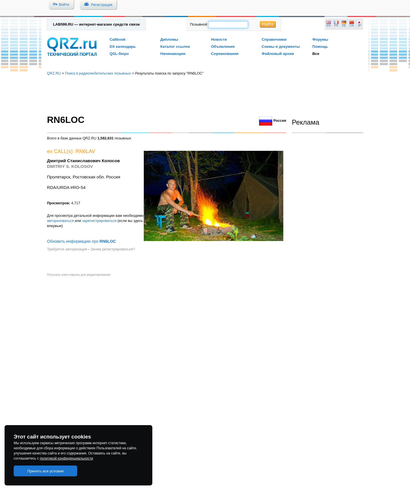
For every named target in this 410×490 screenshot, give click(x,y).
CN (352, 25)
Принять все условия (45, 471)
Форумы (320, 39)
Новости (219, 39)
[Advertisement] (205, 95)
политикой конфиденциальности (66, 458)
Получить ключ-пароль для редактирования (78, 274)
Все (315, 54)
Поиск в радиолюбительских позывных (98, 73)
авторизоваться (60, 221)
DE (344, 25)
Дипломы (169, 39)
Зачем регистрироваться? (112, 249)
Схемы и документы (281, 46)
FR (336, 25)
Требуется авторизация (67, 249)
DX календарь (123, 46)
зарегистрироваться (99, 221)
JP (359, 25)
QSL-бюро (119, 54)
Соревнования (225, 54)
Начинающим (172, 54)
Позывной (198, 24)
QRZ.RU (54, 73)
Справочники (274, 39)
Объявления (223, 46)
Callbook (118, 39)
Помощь (320, 46)
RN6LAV (85, 151)
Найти (267, 24)
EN (329, 25)
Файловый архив (278, 54)
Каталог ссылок (175, 46)
